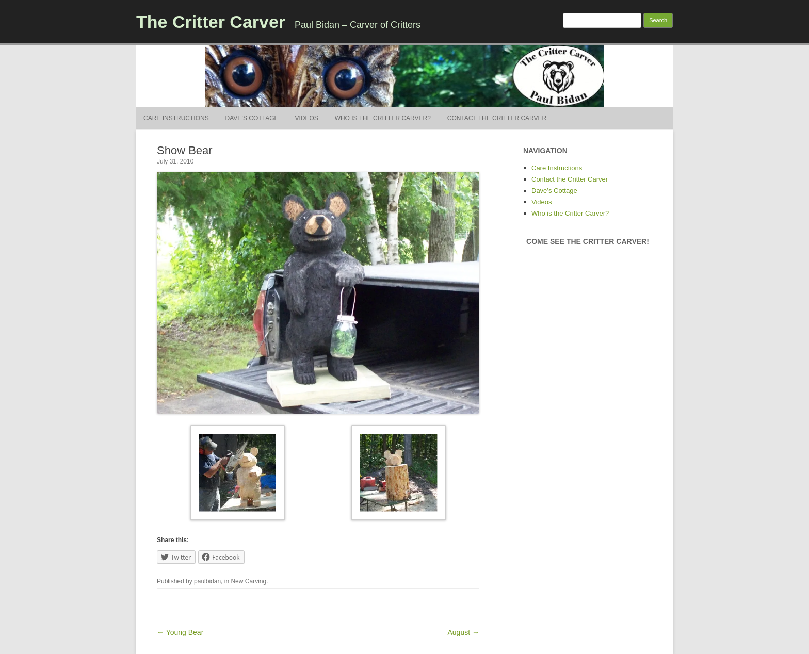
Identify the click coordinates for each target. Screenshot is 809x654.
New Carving (248, 581)
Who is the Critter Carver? (383, 118)
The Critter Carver (210, 21)
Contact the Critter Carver (496, 118)
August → (463, 632)
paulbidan (207, 581)
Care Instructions (176, 118)
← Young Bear (180, 632)
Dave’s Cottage (252, 118)
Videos (306, 118)
